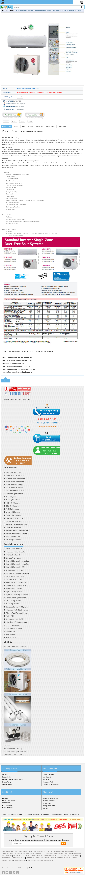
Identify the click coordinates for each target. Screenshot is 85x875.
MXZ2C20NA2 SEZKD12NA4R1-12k (38, 858)
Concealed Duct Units (13, 527)
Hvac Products (11, 637)
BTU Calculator (7, 805)
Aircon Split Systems (13, 512)
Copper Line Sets (48, 774)
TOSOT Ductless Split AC (14, 549)
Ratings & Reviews (49, 806)
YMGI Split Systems (12, 509)
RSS (17, 872)
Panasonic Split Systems (14, 518)
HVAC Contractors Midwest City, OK (18, 360)
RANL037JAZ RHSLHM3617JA (32, 856)
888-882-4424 (6, 803)
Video (23, 126)
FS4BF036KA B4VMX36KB (63, 853)
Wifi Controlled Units (13, 472)
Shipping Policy (7, 784)
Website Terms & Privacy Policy (12, 779)
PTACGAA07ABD (47, 853)
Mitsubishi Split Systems (14, 494)
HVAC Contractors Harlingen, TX (17, 366)
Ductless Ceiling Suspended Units (17, 530)
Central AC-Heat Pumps (14, 628)
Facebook (3, 872)
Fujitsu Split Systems (13, 503)
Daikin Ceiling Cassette (14, 588)
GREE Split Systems (12, 506)
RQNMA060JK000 (20, 860)
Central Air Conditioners (50, 798)
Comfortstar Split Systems (15, 521)
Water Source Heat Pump (15, 576)
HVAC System (10, 634)
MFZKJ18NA (17, 856)
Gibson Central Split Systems (16, 598)
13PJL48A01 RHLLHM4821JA (12, 851)
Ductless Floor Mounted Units (16, 533)
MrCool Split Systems (13, 540)
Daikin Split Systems (13, 500)
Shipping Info (39, 126)
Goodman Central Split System (16, 582)
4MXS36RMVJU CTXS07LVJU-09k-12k (56, 856)
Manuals (16, 126)
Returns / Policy (50, 126)
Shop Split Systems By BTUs (15, 567)
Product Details (6, 126)
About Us (5, 774)
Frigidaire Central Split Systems (17, 595)
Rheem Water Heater (13, 558)
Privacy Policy (6, 777)
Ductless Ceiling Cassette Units (16, 524)
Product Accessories (13, 625)
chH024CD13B (75, 856)
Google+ (10, 872)
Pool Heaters (10, 631)
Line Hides (46, 779)
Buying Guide (47, 803)
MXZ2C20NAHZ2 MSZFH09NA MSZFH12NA (61, 851)
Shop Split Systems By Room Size (17, 561)
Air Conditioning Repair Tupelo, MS (18, 357)
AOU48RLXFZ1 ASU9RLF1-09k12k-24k (40, 860)
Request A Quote (7, 808)
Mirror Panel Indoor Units (15, 481)
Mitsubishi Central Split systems (17, 610)
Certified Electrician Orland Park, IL (18, 372)
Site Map (45, 808)
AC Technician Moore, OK (14, 363)
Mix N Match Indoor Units (15, 491)
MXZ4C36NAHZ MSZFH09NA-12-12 (34, 851)
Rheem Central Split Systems (16, 585)
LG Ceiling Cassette (12, 604)
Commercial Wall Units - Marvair (17, 573)
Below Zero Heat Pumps (14, 485)
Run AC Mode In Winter (14, 488)
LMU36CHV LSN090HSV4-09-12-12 (29, 853)
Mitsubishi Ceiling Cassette (15, 552)
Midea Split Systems (13, 536)
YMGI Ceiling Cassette (13, 555)
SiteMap (30, 868)
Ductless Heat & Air (49, 801)
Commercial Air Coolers (14, 579)
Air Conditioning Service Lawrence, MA (19, 369)
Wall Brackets (47, 777)
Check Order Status (8, 800)
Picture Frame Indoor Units (15, 478)
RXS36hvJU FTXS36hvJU (59, 858)
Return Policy (6, 782)
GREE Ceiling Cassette (13, 601)
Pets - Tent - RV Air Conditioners (17, 622)
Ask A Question (62, 126)
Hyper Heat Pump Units (14, 570)
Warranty (30, 126)
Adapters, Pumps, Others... (51, 784)
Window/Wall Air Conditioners (17, 613)
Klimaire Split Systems (13, 515)
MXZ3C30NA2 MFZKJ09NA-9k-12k (13, 858)
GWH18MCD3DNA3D (9, 853)
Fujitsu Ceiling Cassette (14, 591)
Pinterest (14, 872)
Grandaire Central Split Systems (17, 607)
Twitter (7, 872)
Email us (5, 798)
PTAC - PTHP (10, 616)
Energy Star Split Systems (15, 475)
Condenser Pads (48, 782)
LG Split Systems (11, 497)
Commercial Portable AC (14, 619)
